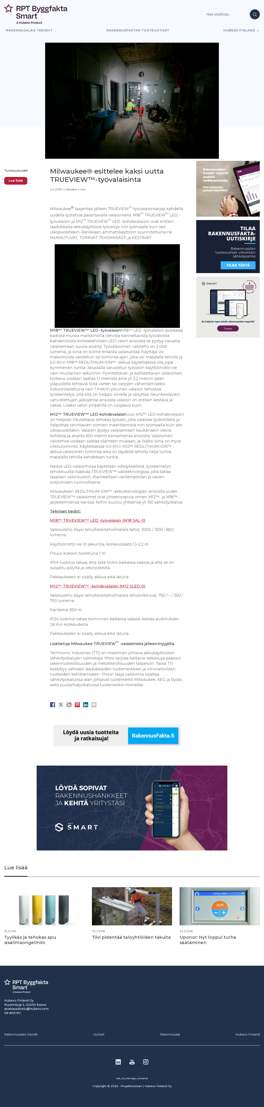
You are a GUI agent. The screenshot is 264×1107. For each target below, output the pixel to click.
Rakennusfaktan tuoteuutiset (137, 30)
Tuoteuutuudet (16, 170)
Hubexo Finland (239, 30)
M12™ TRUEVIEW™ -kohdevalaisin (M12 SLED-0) (97, 586)
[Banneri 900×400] (132, 849)
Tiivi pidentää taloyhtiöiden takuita (131, 937)
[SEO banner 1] (228, 336)
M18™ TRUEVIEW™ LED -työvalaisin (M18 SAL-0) (97, 520)
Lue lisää (16, 180)
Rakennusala (170, 1034)
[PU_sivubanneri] (228, 215)
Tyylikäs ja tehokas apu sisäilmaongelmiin (30, 940)
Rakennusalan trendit (29, 30)
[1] (228, 272)
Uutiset (98, 1034)
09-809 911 (12, 1012)
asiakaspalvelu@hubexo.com (26, 1008)
